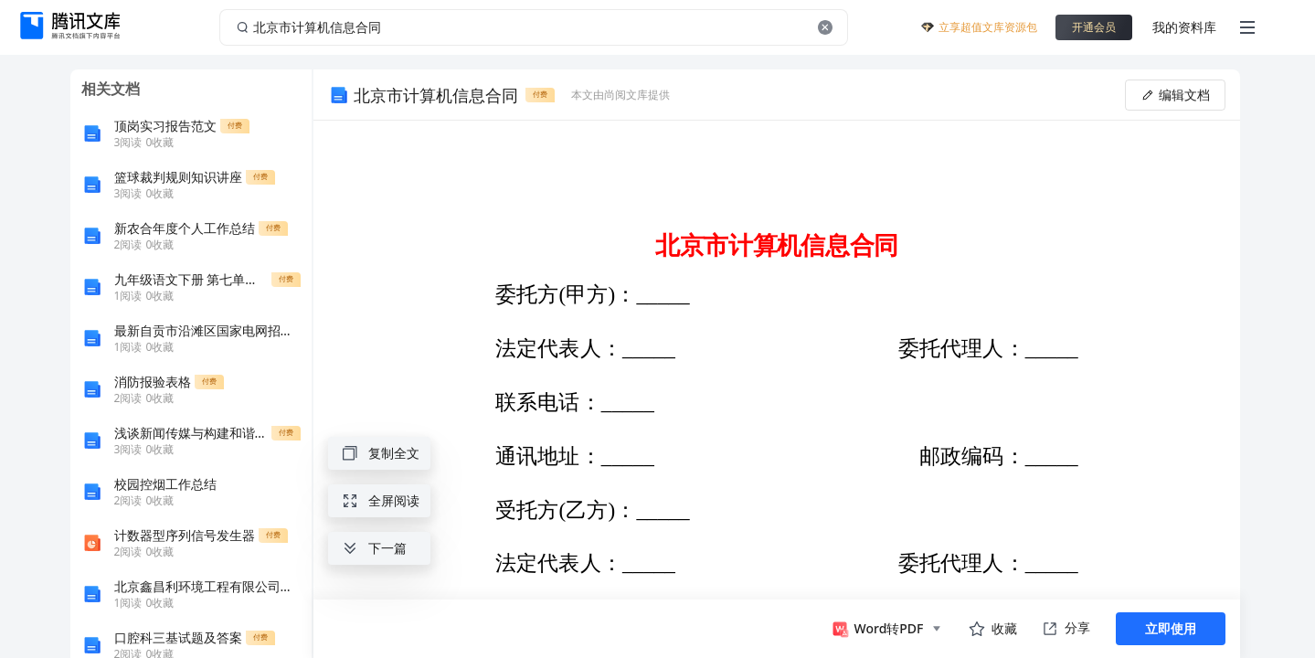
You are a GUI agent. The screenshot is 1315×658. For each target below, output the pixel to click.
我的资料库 (1184, 27)
